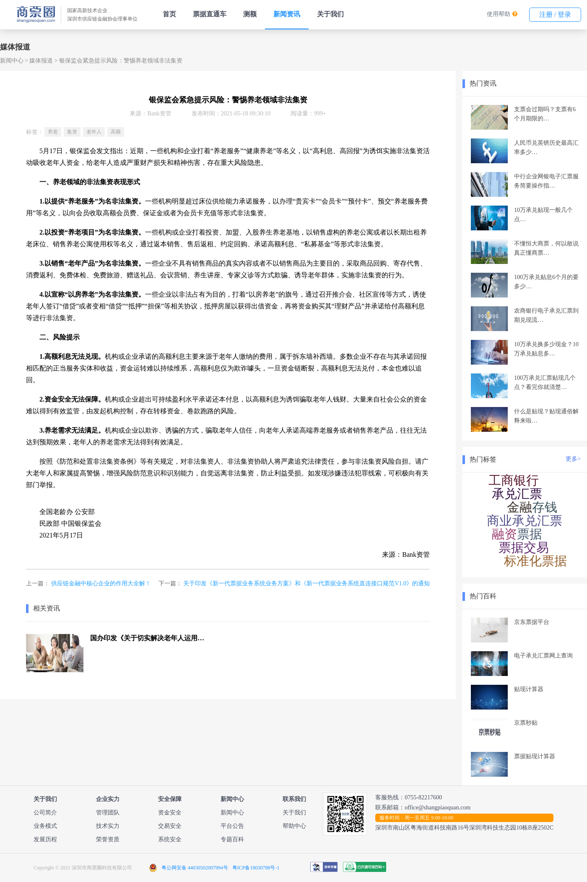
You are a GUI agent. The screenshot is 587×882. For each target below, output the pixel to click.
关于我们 (330, 14)
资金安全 (170, 812)
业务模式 (45, 826)
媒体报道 (41, 60)
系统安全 (170, 839)
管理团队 (107, 812)
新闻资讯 (286, 14)
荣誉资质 (107, 839)
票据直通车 (209, 14)
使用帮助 (498, 14)
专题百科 (232, 839)
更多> (573, 459)
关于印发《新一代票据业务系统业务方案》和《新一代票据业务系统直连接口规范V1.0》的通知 (306, 583)
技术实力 (107, 826)
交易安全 (170, 826)
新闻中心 (11, 60)
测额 (250, 14)
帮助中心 (294, 826)
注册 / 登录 (555, 14)
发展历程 (45, 839)
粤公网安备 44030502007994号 (194, 868)
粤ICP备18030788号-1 (256, 868)
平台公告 (232, 826)
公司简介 (45, 812)
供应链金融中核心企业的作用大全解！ (101, 583)
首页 (169, 14)
